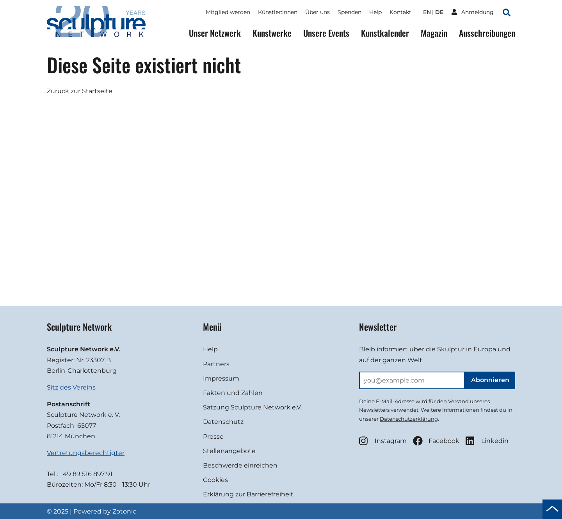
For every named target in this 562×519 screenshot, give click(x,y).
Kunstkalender (385, 33)
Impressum (221, 378)
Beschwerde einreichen (240, 465)
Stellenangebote (229, 451)
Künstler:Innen (277, 12)
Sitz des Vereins (71, 387)
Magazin (434, 33)
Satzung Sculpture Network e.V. (252, 407)
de (439, 12)
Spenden (349, 12)
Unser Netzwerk (215, 33)
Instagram (383, 441)
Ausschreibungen (487, 33)
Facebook (436, 441)
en (427, 12)
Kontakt (400, 12)
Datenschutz (223, 421)
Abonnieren (490, 380)
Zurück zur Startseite (79, 91)
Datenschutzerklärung (409, 419)
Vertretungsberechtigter (85, 453)
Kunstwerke (272, 33)
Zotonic (124, 511)
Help (375, 12)
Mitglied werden (228, 12)
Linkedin (487, 441)
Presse (213, 436)
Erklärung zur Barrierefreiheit (248, 494)
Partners (216, 364)
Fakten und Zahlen (233, 393)
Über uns (317, 12)
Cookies (215, 480)
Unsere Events (326, 33)
